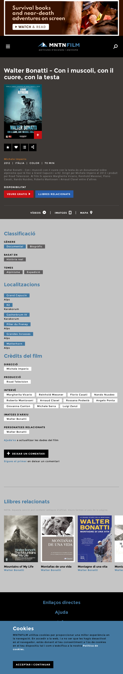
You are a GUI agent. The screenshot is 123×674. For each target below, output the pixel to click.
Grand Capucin (17, 295)
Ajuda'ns (10, 440)
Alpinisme (13, 272)
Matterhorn (14, 343)
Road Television (17, 381)
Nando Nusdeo (104, 394)
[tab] (38, 135)
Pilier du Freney (17, 324)
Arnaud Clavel (49, 400)
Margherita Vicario (19, 394)
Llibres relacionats (54, 194)
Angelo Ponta (105, 400)
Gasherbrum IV (17, 314)
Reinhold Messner (51, 394)
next (115, 548)
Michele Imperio (15, 159)
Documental (15, 246)
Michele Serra (46, 406)
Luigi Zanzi (70, 406)
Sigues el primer (15, 461)
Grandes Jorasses (19, 334)
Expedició (33, 272)
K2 (8, 305)
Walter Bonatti (17, 419)
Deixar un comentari (26, 454)
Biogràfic (36, 246)
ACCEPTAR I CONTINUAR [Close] (33, 664)
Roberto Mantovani (20, 400)
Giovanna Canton (18, 406)
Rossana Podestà (77, 400)
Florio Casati (78, 394)
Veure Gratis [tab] (19, 194)
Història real (15, 259)
